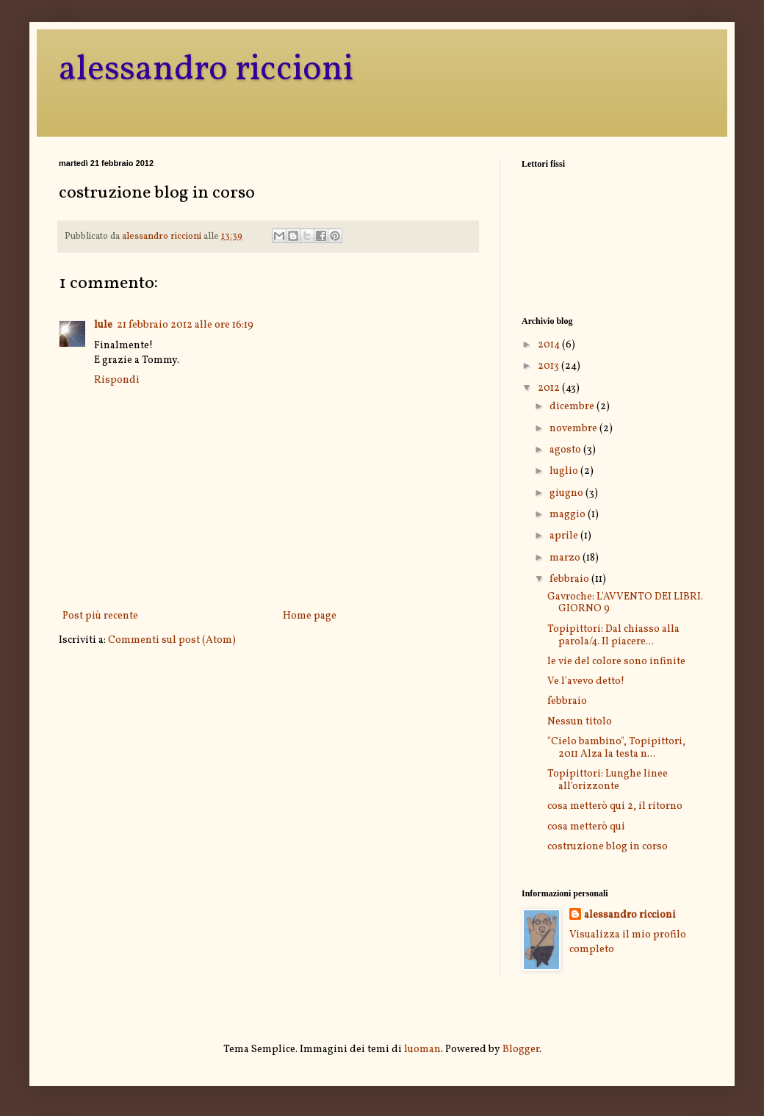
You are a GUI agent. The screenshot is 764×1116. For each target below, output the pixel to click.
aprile (564, 536)
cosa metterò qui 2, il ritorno (614, 806)
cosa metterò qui (586, 827)
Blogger (520, 1049)
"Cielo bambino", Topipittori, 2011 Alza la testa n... (616, 748)
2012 (550, 388)
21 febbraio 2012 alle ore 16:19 (185, 325)
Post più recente (100, 616)
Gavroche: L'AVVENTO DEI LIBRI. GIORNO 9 (625, 603)
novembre (574, 429)
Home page (309, 616)
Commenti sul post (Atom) (172, 640)
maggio (568, 515)
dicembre (573, 407)
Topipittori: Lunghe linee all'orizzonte (607, 780)
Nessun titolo (579, 722)
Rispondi (117, 380)
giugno (567, 493)
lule (103, 325)
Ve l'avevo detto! (585, 681)
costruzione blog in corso (607, 847)
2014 (550, 345)
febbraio (570, 579)
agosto (566, 450)
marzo (566, 558)
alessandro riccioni (206, 70)
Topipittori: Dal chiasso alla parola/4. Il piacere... (613, 635)
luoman (422, 1049)
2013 (549, 366)
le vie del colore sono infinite (616, 662)
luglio (564, 471)
